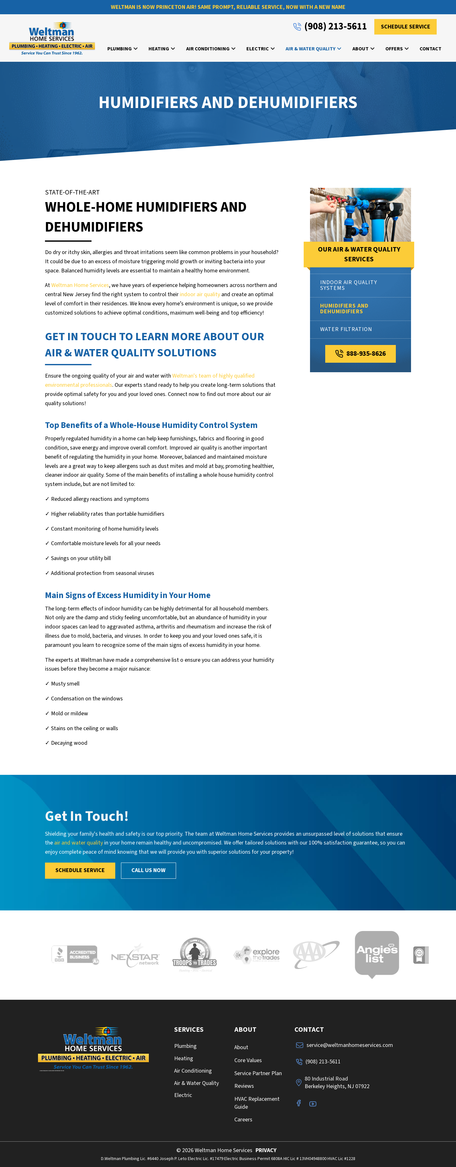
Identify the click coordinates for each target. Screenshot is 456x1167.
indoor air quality (200, 294)
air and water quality (78, 843)
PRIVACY (266, 1150)
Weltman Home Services (80, 285)
